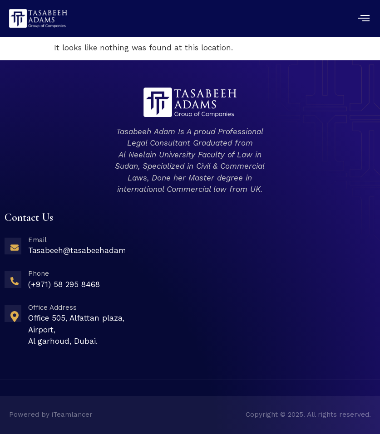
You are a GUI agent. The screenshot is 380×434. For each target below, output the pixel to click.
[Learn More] (65, 248)
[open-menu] (364, 19)
